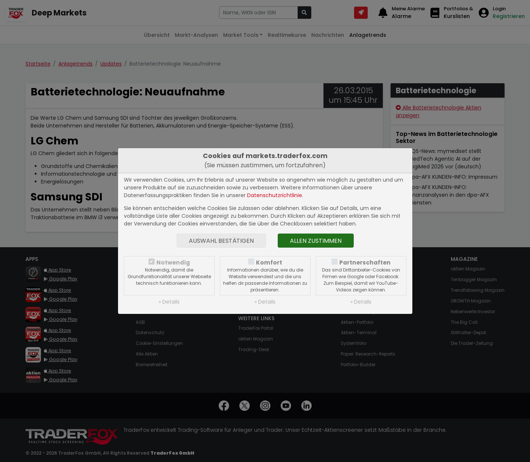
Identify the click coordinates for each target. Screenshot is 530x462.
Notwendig (173, 262)
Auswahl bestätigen (221, 241)
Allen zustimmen (316, 241)
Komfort (269, 262)
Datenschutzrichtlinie (274, 195)
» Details (169, 301)
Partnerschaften (365, 262)
